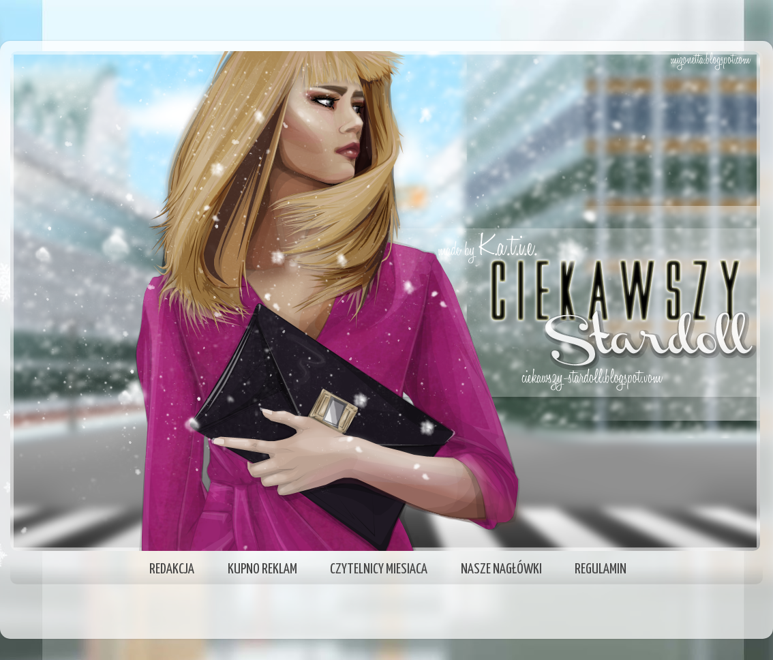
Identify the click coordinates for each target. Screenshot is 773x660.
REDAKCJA (171, 569)
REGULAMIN (600, 569)
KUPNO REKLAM (262, 569)
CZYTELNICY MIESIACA (378, 569)
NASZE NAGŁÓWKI (501, 569)
